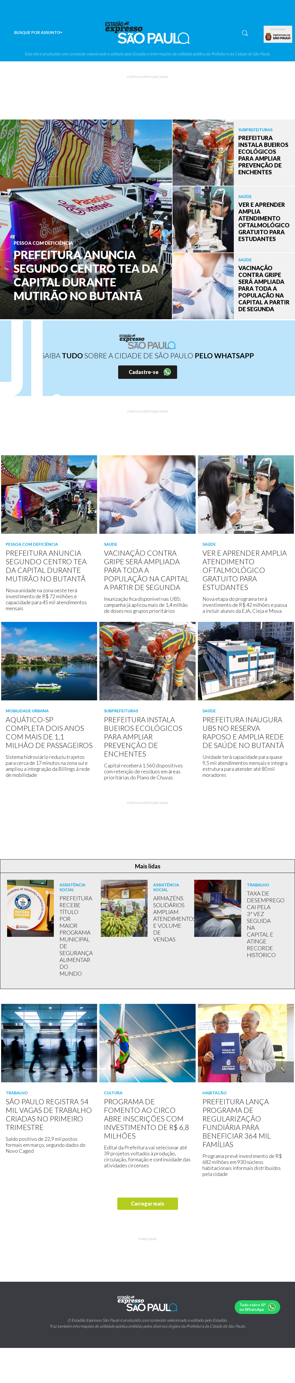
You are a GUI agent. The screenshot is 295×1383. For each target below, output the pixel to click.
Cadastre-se (144, 372)
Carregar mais (147, 1203)
